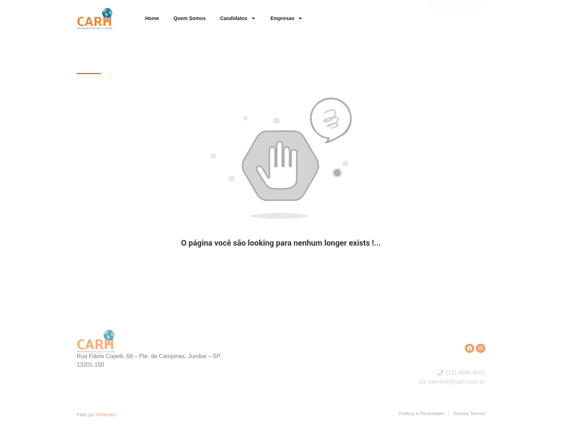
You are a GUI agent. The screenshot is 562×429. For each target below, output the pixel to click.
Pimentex (106, 415)
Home (152, 18)
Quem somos (189, 18)
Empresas (286, 18)
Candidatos (238, 18)
